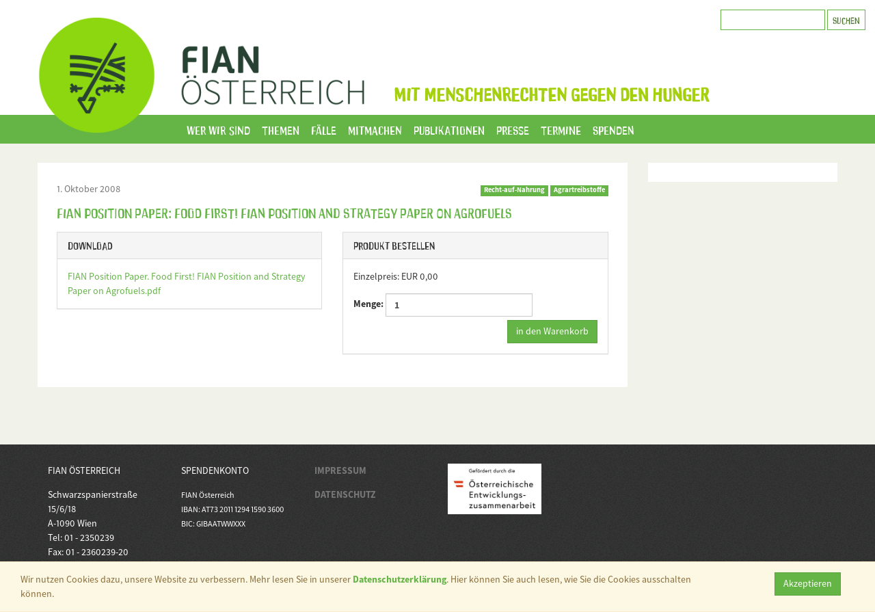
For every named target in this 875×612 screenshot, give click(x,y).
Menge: (443, 305)
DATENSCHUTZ (345, 494)
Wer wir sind (218, 129)
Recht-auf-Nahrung (514, 189)
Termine (561, 129)
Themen (280, 129)
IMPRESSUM (340, 470)
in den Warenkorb (552, 331)
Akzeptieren (807, 583)
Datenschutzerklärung (399, 579)
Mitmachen (375, 129)
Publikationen (449, 129)
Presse (512, 129)
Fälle (323, 129)
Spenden (613, 129)
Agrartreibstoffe (579, 189)
